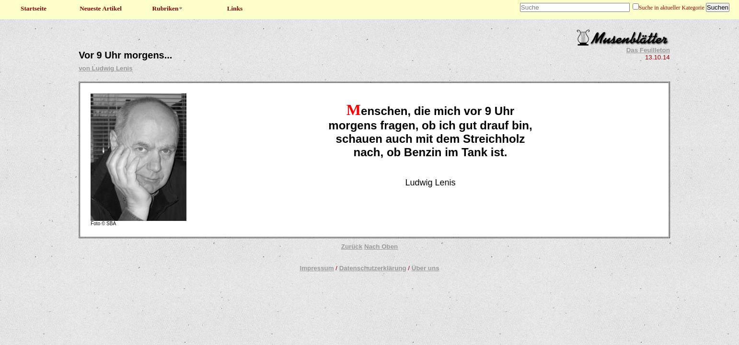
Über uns (425, 268)
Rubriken (168, 8)
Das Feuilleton (648, 50)
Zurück (351, 246)
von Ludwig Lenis (106, 68)
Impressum (317, 268)
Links (235, 8)
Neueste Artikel (101, 8)
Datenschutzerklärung (372, 268)
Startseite (33, 8)
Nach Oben (381, 246)
